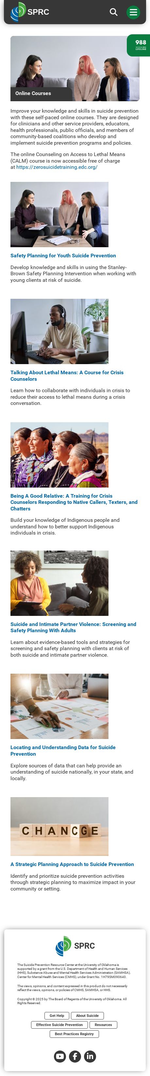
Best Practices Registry (74, 1034)
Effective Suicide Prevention (59, 1025)
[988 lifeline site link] (138, 45)
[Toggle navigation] (133, 12)
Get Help (57, 1016)
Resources (103, 1025)
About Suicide (87, 1016)
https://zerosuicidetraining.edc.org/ (57, 167)
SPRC (75, 946)
